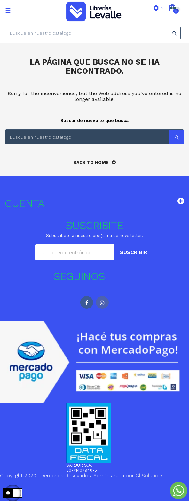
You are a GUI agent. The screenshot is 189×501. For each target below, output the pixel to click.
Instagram (102, 302)
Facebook (87, 302)
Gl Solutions (150, 475)
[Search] (92, 33)
